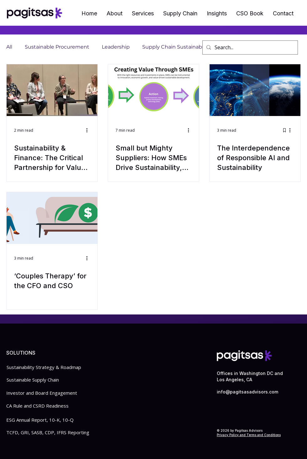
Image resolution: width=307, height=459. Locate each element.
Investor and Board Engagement (41, 393)
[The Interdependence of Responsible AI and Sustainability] (255, 90)
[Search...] (249, 47)
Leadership (116, 47)
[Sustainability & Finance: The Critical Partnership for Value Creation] (52, 90)
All (9, 47)
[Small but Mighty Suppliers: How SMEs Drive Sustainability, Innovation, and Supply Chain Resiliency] (153, 90)
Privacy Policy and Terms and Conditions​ (249, 435)
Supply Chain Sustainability (176, 47)
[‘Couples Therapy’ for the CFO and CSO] (52, 218)
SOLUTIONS (20, 353)
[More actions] (89, 130)
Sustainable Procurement (57, 47)
